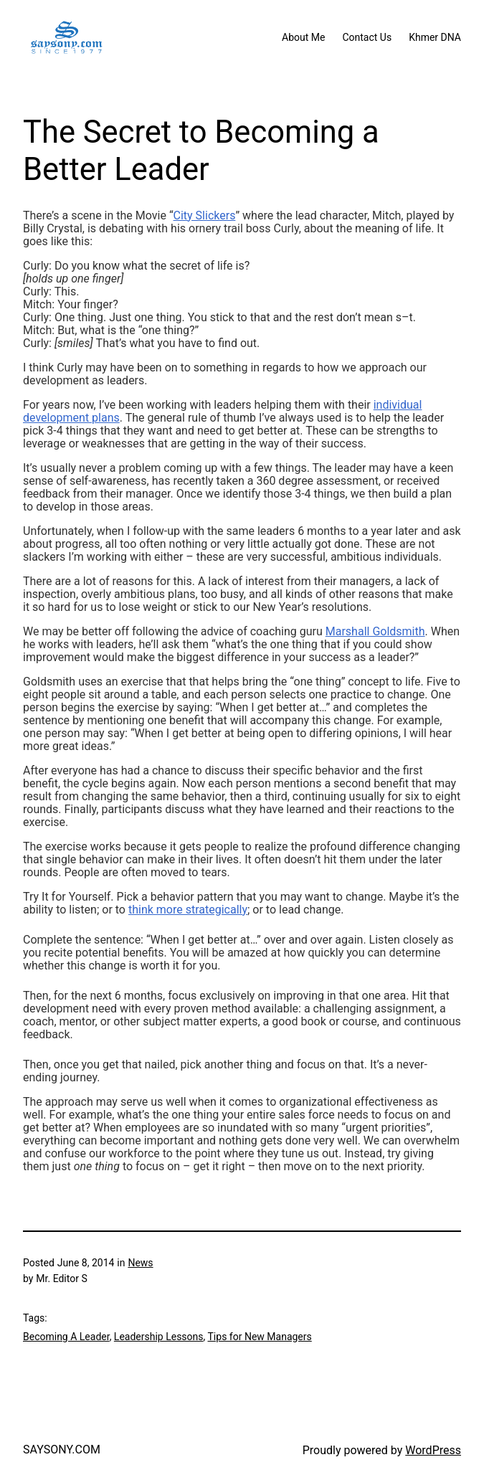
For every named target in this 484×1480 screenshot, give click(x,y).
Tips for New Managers (260, 1336)
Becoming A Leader (66, 1336)
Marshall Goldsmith (375, 631)
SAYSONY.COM (61, 1449)
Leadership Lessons (159, 1336)
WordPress (433, 1450)
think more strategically (187, 909)
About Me (303, 37)
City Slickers (205, 215)
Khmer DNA (435, 37)
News (140, 1262)
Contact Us (367, 37)
